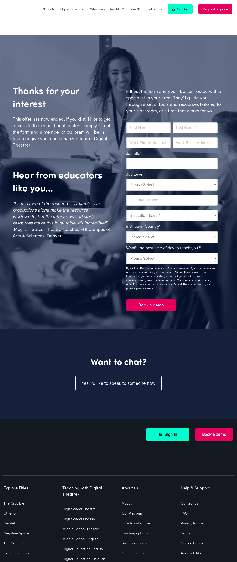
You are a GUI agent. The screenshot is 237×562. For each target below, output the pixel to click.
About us (155, 9)
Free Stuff (136, 9)
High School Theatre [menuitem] (79, 469)
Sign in (182, 9)
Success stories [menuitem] (134, 503)
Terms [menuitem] (185, 493)
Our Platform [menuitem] (132, 473)
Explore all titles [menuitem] (16, 513)
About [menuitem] (127, 463)
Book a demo (214, 421)
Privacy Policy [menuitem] (192, 483)
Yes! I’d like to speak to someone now (118, 370)
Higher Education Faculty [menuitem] (82, 509)
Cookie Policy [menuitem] (192, 503)
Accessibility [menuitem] (191, 513)
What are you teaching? (107, 9)
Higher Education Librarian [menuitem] (83, 519)
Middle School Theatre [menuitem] (80, 489)
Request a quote (215, 9)
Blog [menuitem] (125, 523)
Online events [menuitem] (133, 513)
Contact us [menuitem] (189, 463)
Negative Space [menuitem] (16, 493)
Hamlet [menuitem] (9, 483)
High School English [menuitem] (78, 479)
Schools (48, 9)
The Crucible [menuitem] (13, 463)
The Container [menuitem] (15, 503)
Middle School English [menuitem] (80, 499)
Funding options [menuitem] (135, 493)
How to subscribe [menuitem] (136, 483)
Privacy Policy (163, 275)
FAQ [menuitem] (184, 473)
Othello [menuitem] (9, 473)
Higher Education (72, 9)
